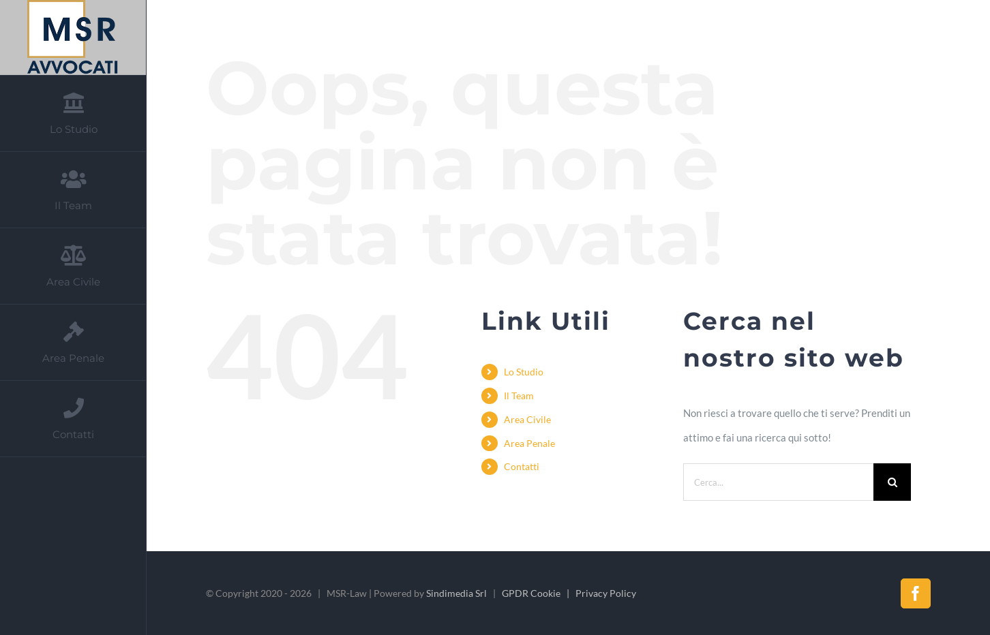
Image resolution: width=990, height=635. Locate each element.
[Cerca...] (778, 482)
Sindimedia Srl (456, 593)
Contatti (521, 466)
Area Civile (527, 419)
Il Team (519, 395)
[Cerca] (892, 482)
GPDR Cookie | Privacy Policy (569, 593)
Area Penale (529, 443)
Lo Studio (523, 371)
